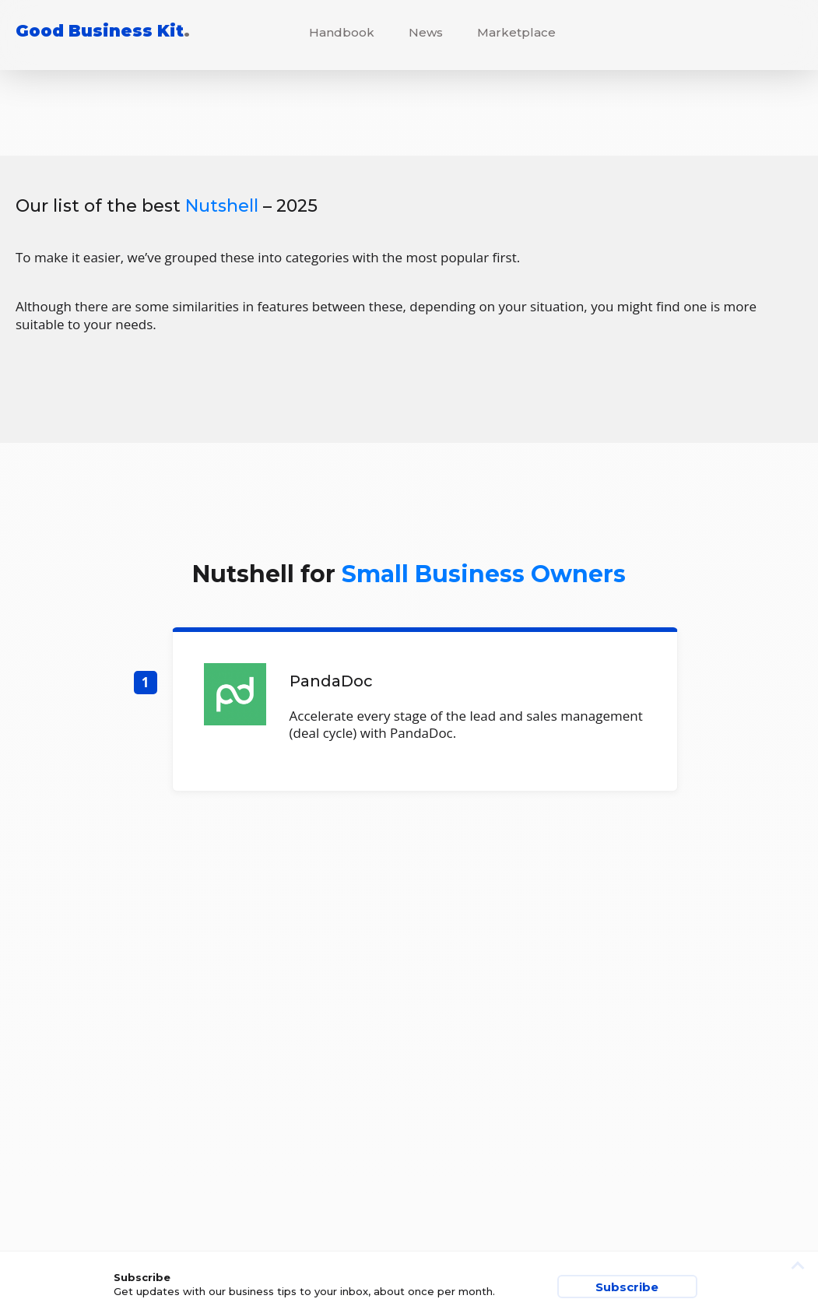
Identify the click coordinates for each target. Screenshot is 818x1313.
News (426, 32)
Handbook (341, 32)
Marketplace (516, 32)
